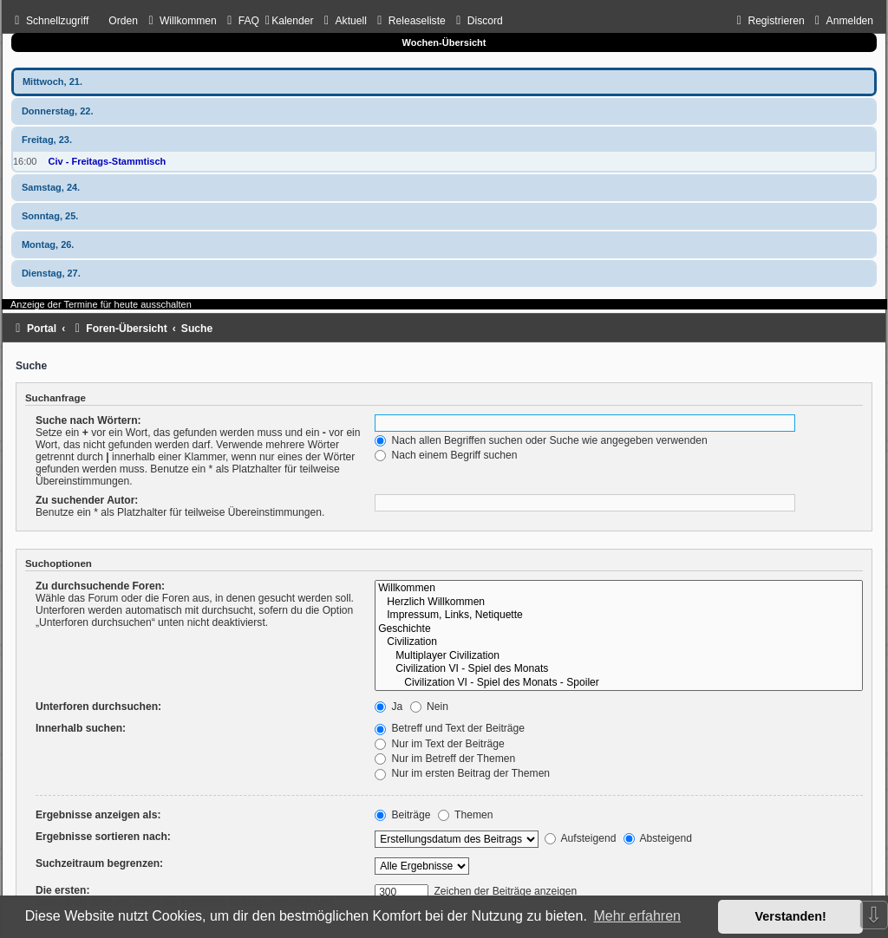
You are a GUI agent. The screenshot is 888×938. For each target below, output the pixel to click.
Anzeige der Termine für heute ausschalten (101, 304)
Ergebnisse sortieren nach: (103, 837)
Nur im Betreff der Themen (445, 758)
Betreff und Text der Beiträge (450, 728)
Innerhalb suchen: (81, 728)
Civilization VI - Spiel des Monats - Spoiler (618, 683)
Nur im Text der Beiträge (440, 744)
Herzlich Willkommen (618, 602)
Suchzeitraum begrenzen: (99, 863)
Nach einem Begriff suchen (446, 455)
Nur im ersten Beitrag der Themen (462, 773)
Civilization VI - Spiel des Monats (618, 669)
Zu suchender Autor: (87, 500)
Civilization (618, 642)
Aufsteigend (581, 838)
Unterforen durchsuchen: (98, 706)
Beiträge (402, 815)
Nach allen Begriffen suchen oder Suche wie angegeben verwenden (541, 440)
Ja (388, 706)
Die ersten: (63, 890)
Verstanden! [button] (790, 916)
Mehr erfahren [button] (637, 916)
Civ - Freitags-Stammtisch (107, 161)
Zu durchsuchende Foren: (100, 586)
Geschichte (618, 629)
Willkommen (618, 589)
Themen (465, 815)
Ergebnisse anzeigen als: (98, 815)
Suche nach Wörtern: (88, 420)
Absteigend (658, 838)
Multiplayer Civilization (618, 656)
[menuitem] (180, 21)
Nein (429, 706)
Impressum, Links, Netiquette (618, 615)
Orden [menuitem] (123, 21)
